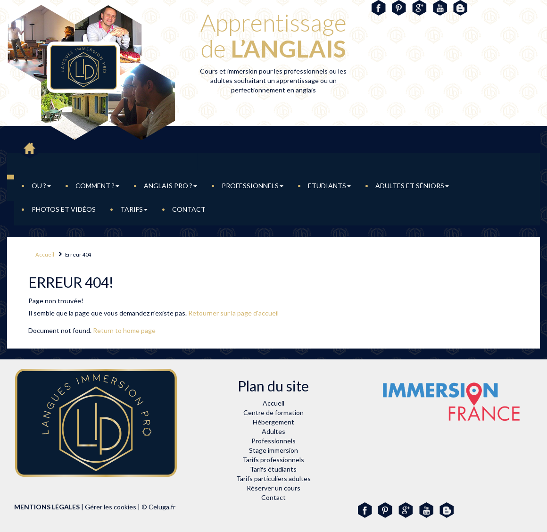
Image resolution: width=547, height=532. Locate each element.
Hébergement (273, 422)
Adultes (273, 431)
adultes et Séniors (412, 186)
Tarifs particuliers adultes (273, 478)
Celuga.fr (162, 507)
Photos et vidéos (64, 209)
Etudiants (329, 186)
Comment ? (97, 186)
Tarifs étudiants (273, 469)
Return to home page (124, 330)
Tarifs (134, 209)
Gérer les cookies (110, 507)
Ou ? (41, 186)
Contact (189, 209)
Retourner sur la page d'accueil (233, 313)
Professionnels (252, 186)
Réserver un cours (273, 488)
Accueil (44, 254)
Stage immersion (273, 450)
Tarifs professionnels (273, 460)
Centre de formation (273, 412)
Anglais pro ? (170, 186)
